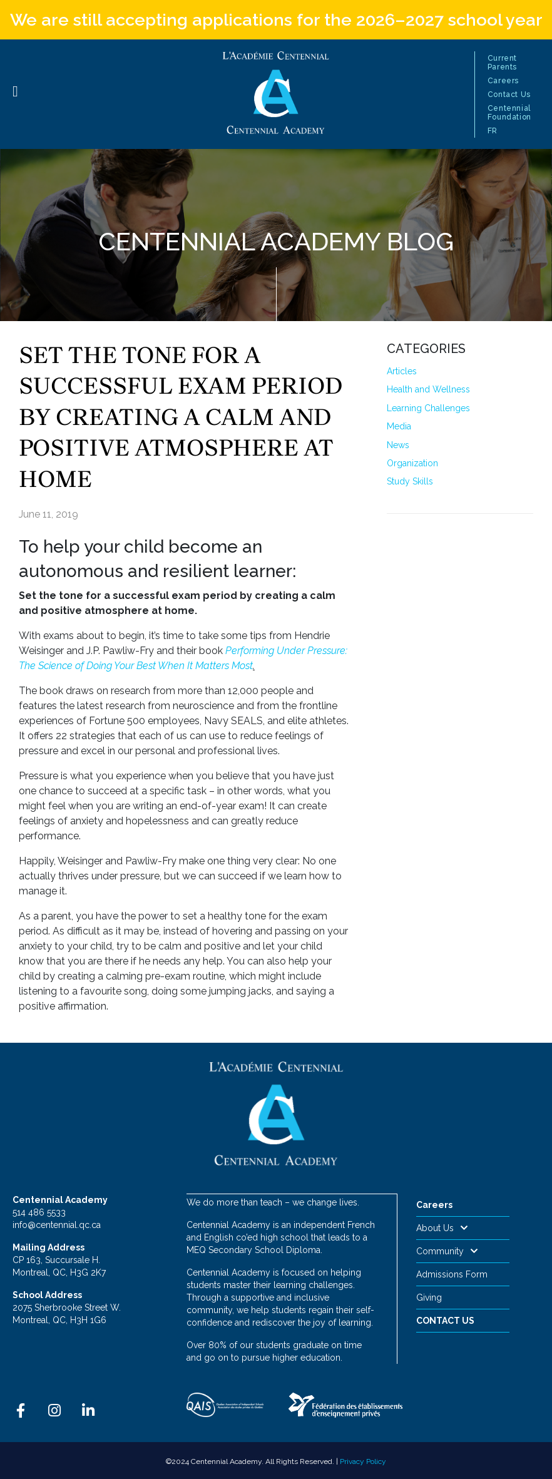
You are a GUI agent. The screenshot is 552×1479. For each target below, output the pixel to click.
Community (447, 1251)
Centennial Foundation (509, 112)
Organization (412, 463)
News (398, 445)
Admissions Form (452, 1274)
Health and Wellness (428, 389)
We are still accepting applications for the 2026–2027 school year (276, 19)
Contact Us (509, 94)
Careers (503, 80)
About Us (442, 1228)
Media (399, 426)
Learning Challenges (428, 408)
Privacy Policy (363, 1460)
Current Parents (502, 62)
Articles (402, 371)
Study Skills (410, 481)
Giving (429, 1297)
